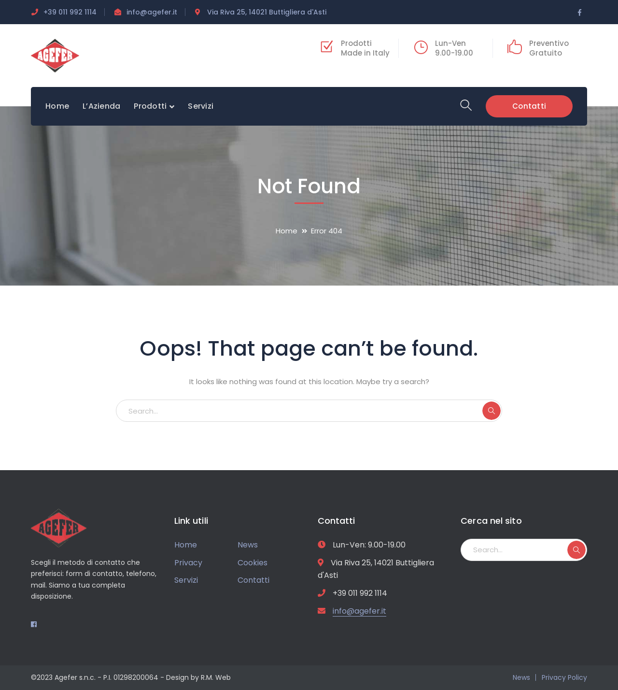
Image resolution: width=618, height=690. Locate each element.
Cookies (252, 562)
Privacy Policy (564, 677)
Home (286, 231)
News (248, 544)
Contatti (529, 106)
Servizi (186, 580)
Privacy (188, 562)
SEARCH (491, 411)
